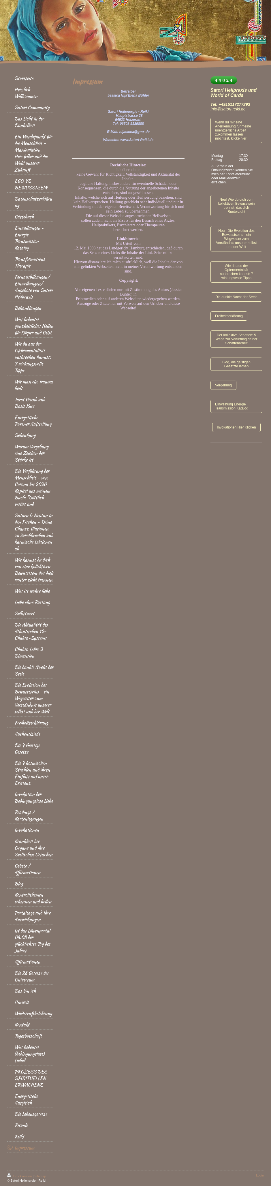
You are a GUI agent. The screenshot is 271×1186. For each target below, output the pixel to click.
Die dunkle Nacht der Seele (236, 297)
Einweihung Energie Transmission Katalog (231, 406)
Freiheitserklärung (229, 316)
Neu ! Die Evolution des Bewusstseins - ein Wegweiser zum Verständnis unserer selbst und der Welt (236, 239)
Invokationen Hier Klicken (236, 427)
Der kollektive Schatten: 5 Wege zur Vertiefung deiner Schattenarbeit (236, 339)
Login (260, 1175)
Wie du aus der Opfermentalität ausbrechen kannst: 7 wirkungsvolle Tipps (236, 272)
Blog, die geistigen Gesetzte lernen (236, 364)
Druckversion (20, 1176)
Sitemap (40, 1176)
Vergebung (223, 385)
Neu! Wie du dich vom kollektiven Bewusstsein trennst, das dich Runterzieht (236, 206)
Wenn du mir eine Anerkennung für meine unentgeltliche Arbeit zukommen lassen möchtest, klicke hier (233, 130)
